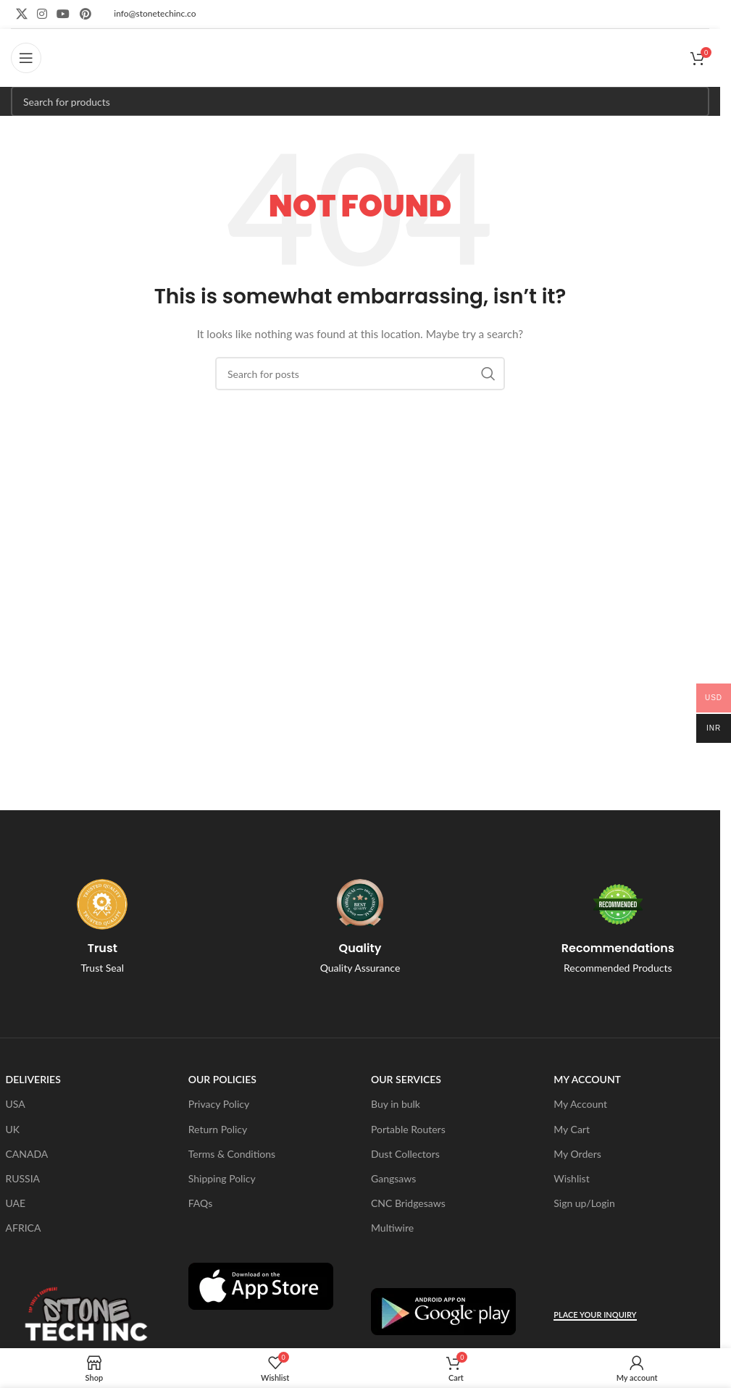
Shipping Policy (222, 1178)
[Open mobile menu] (26, 57)
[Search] (360, 101)
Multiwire (392, 1227)
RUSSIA (23, 1178)
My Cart (572, 1129)
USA (15, 1104)
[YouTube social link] (63, 14)
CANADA (27, 1154)
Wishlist (571, 1178)
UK (13, 1129)
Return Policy (218, 1129)
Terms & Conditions (231, 1154)
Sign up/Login (584, 1203)
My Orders (577, 1154)
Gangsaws (393, 1178)
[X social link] (21, 14)
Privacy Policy (218, 1104)
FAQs (200, 1203)
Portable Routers (408, 1129)
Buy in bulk (395, 1104)
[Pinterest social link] (85, 14)
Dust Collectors (405, 1154)
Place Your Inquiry (595, 1314)
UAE (16, 1203)
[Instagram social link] (41, 14)
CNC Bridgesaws (408, 1203)
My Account (580, 1104)
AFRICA (23, 1227)
